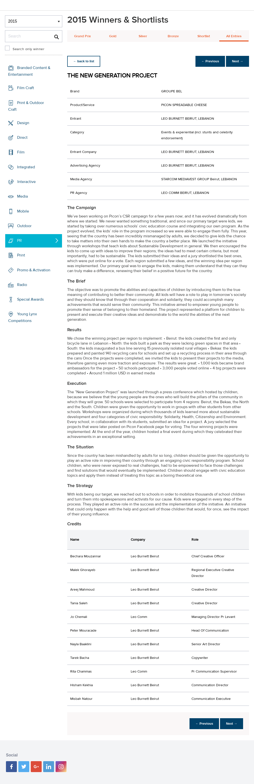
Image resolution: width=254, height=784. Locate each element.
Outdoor (24, 225)
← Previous (210, 61)
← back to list (83, 61)
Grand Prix (82, 36)
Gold (112, 36)
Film (21, 152)
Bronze (173, 36)
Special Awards (30, 299)
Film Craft (25, 87)
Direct (22, 137)
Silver (143, 36)
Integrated (26, 167)
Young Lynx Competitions (22, 317)
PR (19, 240)
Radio (22, 284)
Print (21, 255)
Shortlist (203, 36)
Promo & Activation (33, 269)
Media (22, 196)
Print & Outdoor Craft (26, 106)
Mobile (23, 211)
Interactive (26, 181)
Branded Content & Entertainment (29, 71)
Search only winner (28, 49)
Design (23, 122)
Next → (237, 61)
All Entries (234, 36)
